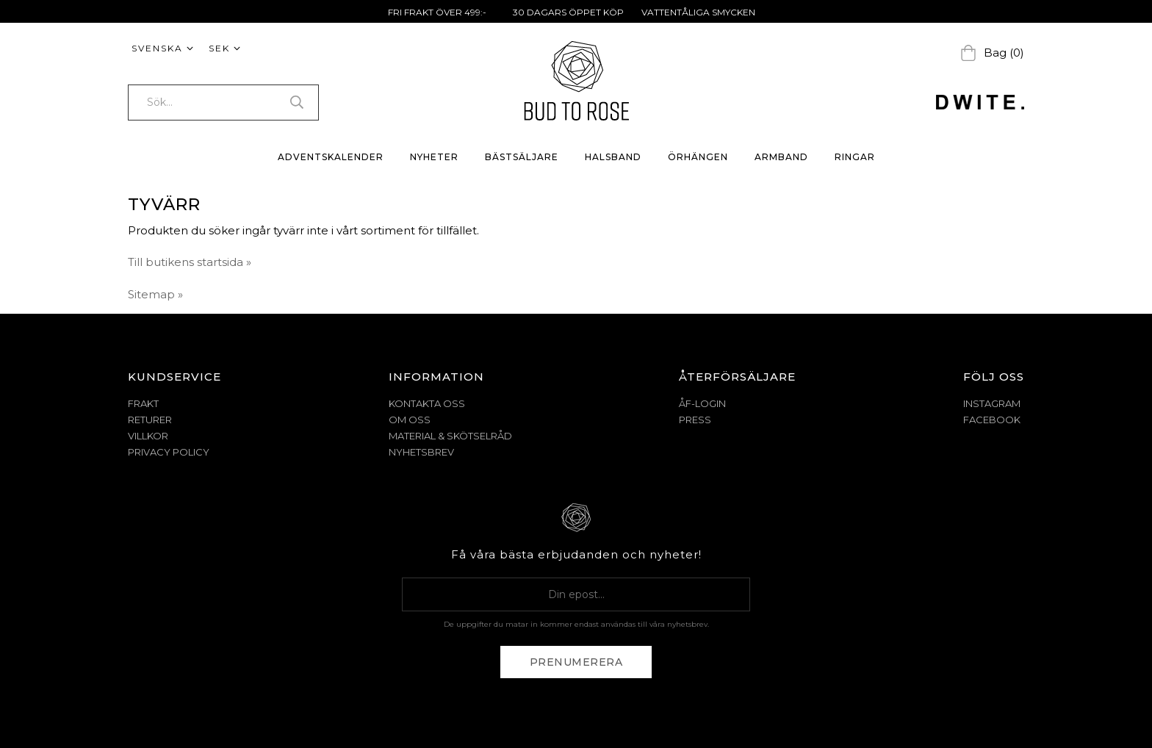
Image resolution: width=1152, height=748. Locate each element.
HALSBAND (613, 156)
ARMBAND (781, 156)
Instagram (991, 403)
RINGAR (855, 156)
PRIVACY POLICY (168, 452)
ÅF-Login (702, 403)
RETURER (150, 419)
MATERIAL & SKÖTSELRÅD (450, 436)
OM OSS (410, 419)
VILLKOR (148, 436)
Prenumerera (576, 662)
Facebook (991, 419)
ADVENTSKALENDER (331, 156)
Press (695, 419)
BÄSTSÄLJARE (521, 156)
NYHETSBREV (421, 452)
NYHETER (434, 156)
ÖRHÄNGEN (698, 156)
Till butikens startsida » (189, 262)
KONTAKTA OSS (427, 403)
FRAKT (143, 403)
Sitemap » (155, 294)
